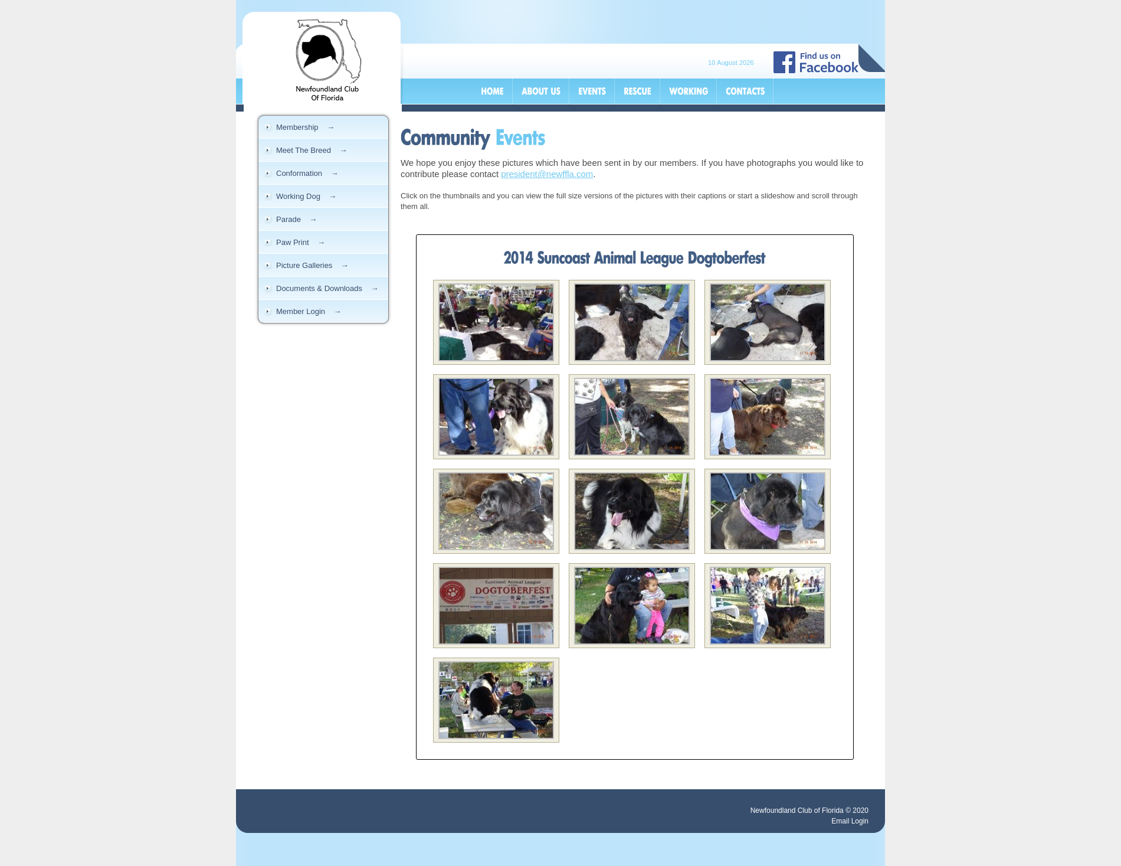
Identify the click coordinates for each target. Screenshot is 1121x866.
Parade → (296, 219)
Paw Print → (300, 242)
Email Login (849, 821)
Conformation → (307, 173)
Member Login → (309, 311)
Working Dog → (306, 196)
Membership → (305, 127)
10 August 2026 (731, 62)
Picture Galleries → (312, 265)
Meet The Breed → (311, 150)
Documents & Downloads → (327, 288)
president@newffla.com (547, 174)
